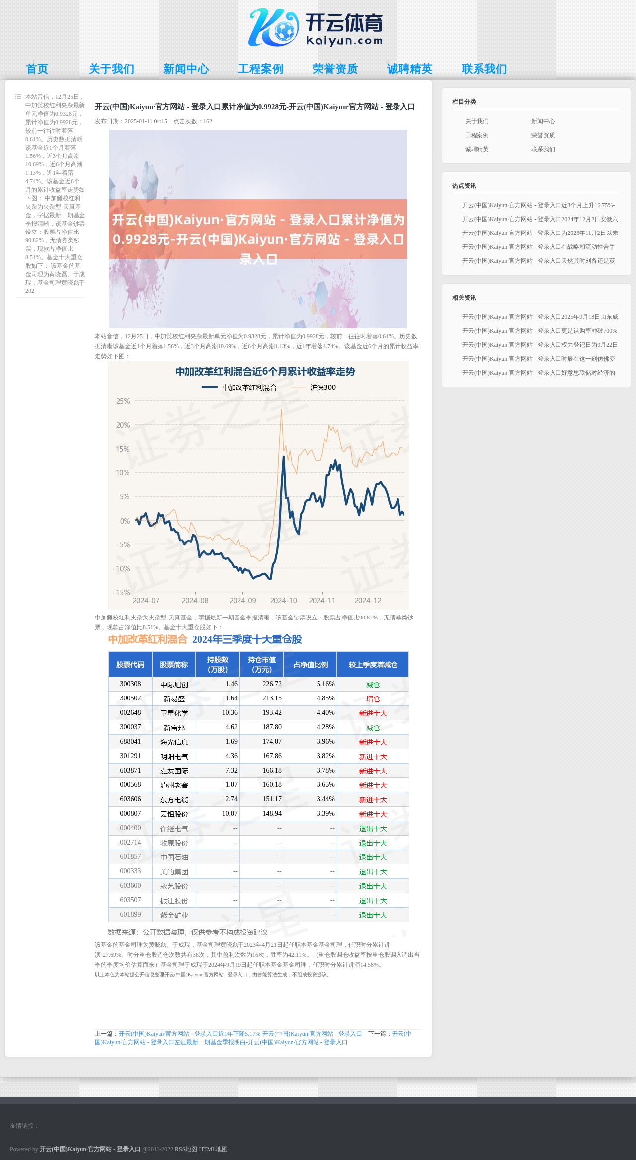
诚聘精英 (477, 149)
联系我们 (543, 149)
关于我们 (477, 121)
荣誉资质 (543, 135)
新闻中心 (543, 121)
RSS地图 (186, 1149)
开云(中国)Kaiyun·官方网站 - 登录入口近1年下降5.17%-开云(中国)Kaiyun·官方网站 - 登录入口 (240, 1033)
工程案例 (477, 135)
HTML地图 (213, 1149)
